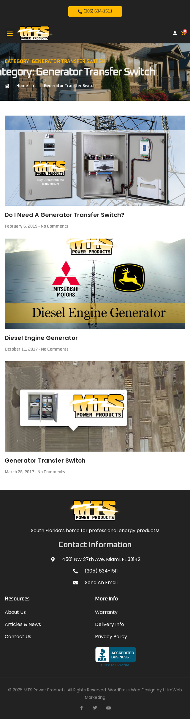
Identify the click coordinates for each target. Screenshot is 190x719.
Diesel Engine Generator (41, 338)
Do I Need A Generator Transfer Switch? (64, 215)
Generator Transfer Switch (45, 460)
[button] (10, 33)
